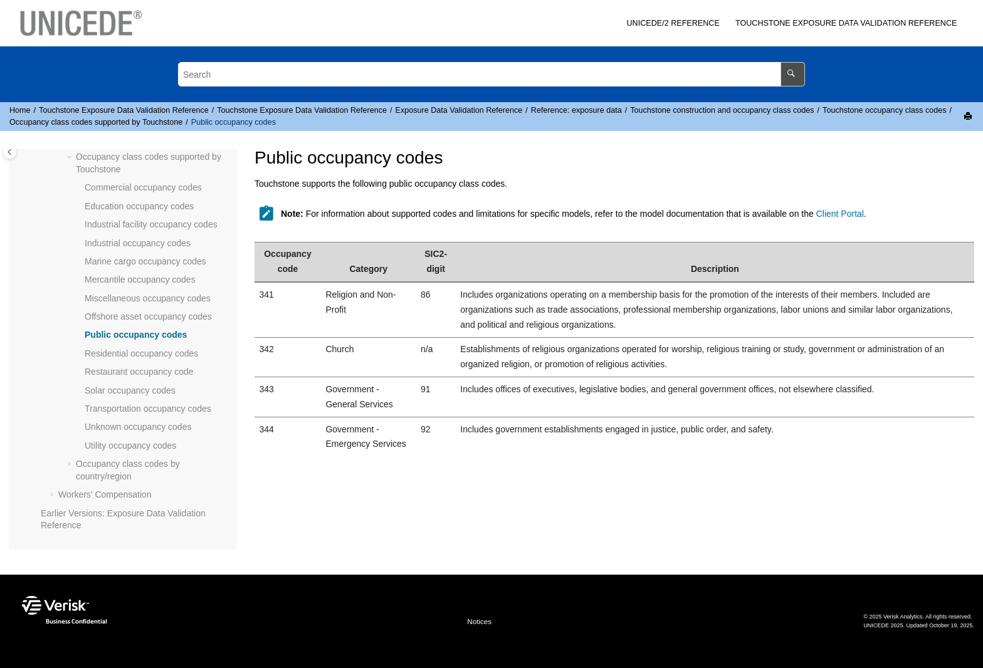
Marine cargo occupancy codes (145, 261)
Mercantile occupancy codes (140, 279)
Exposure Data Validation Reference (846, 23)
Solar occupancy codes (130, 390)
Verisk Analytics (903, 616)
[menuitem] (673, 23)
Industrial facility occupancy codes (151, 224)
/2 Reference (672, 23)
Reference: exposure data (576, 110)
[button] (71, 157)
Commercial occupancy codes (143, 187)
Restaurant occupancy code (139, 372)
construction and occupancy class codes (722, 110)
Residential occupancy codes (141, 353)
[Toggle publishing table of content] (9, 152)
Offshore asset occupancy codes (148, 316)
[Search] (793, 74)
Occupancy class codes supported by (95, 122)
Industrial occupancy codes (138, 243)
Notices (479, 621)
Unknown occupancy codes (138, 427)
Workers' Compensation (105, 494)
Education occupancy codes (139, 206)
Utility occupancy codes (130, 446)
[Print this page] (969, 117)
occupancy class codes (884, 110)
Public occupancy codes (233, 122)
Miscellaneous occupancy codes (148, 298)
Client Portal (840, 214)
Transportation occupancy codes (148, 409)
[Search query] (491, 74)
